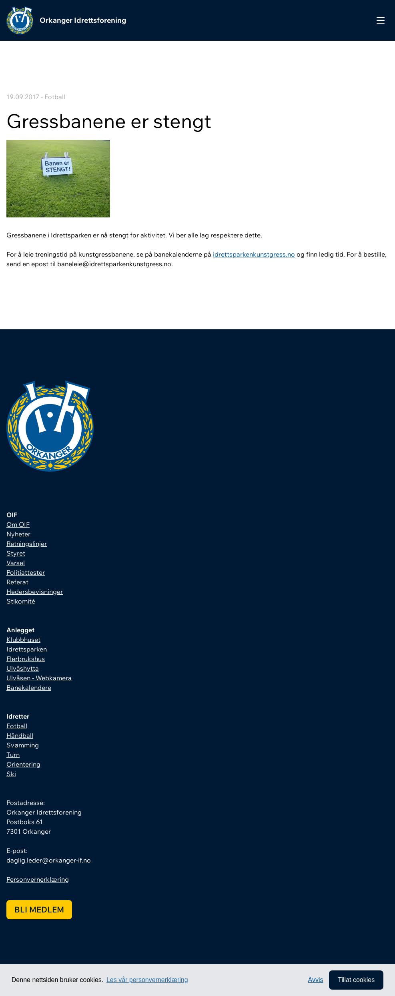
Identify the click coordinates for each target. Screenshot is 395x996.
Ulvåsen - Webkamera (39, 678)
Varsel (15, 563)
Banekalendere (28, 687)
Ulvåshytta (22, 668)
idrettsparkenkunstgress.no (254, 254)
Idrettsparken (26, 649)
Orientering (23, 764)
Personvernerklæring (37, 879)
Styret (15, 553)
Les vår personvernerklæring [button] (147, 979)
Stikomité (20, 601)
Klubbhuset (23, 639)
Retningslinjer (26, 544)
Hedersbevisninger (34, 592)
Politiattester (25, 572)
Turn (13, 755)
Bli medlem (39, 909)
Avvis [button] (315, 979)
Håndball (19, 735)
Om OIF (18, 524)
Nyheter (18, 534)
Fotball (16, 726)
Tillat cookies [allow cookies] (356, 979)
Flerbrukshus (25, 659)
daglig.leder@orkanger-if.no (48, 860)
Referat (17, 582)
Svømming (22, 745)
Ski (11, 774)
